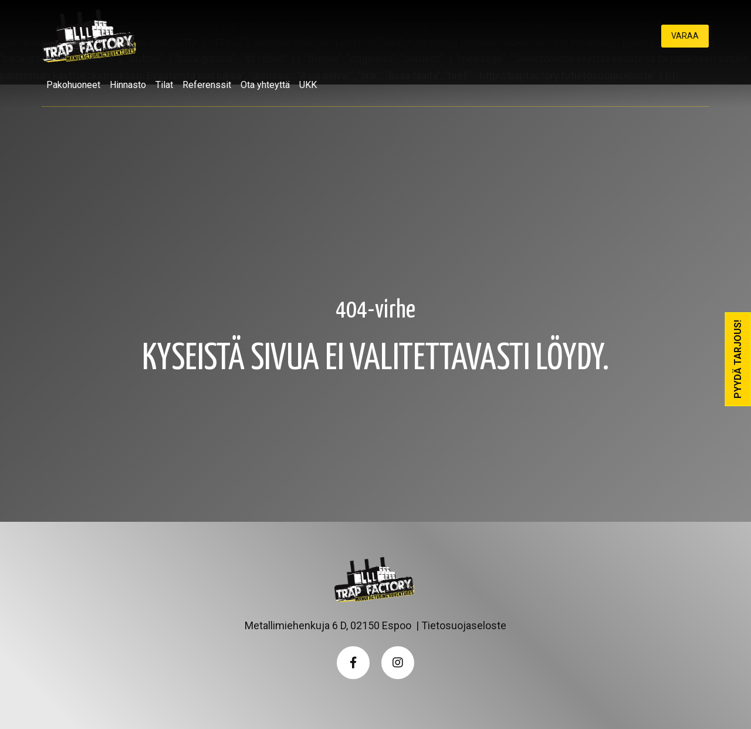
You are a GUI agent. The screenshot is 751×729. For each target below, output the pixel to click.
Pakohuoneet (73, 84)
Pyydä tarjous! (737, 359)
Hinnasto (128, 84)
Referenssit (206, 84)
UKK (308, 84)
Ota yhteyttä (265, 84)
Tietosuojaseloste (463, 625)
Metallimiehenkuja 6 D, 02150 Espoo (328, 625)
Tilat (164, 84)
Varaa (685, 36)
